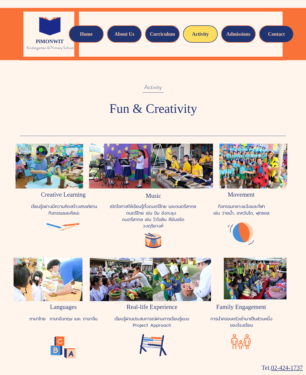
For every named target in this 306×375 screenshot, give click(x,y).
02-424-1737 (287, 367)
